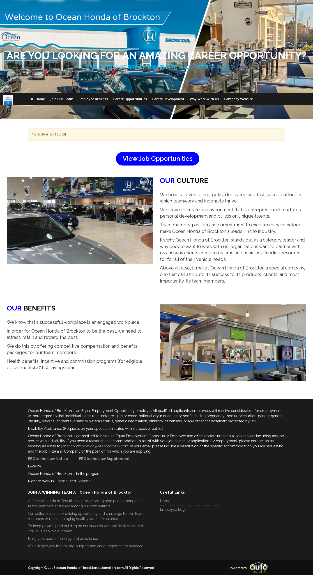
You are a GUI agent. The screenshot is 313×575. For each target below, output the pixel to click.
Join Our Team (61, 5)
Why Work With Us (204, 5)
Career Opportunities (130, 5)
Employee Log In (174, 442)
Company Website (238, 5)
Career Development (168, 5)
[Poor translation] (12, 533)
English (62, 414)
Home (38, 5)
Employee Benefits (93, 5)
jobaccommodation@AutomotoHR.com (95, 379)
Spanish (84, 414)
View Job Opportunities (158, 91)
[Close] (280, 66)
